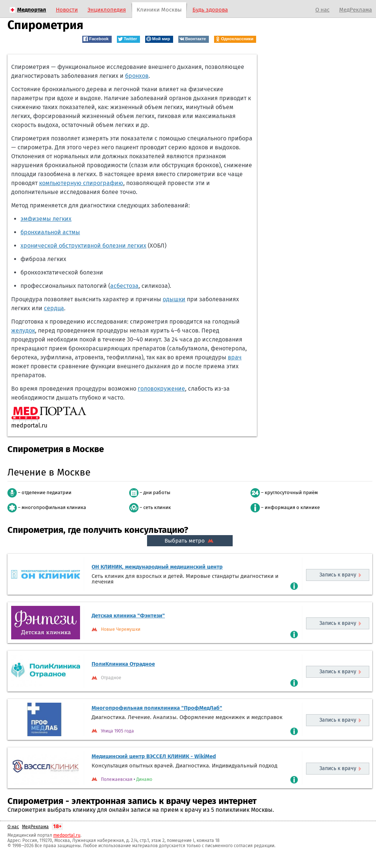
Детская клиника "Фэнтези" (128, 615)
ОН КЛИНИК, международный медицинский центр (157, 566)
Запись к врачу (337, 575)
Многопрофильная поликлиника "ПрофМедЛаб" (157, 708)
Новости (67, 9)
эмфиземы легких (45, 218)
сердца (54, 308)
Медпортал (31, 9)
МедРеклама (355, 9)
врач (235, 357)
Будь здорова (210, 9)
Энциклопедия (106, 9)
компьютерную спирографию (81, 183)
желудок (23, 330)
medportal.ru (66, 835)
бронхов (137, 75)
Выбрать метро (190, 540)
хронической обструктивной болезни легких (83, 245)
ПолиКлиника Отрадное (123, 664)
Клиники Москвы (159, 9)
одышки (174, 299)
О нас (322, 9)
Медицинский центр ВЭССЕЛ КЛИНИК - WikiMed (154, 756)
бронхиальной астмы (50, 232)
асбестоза (124, 285)
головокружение (161, 388)
